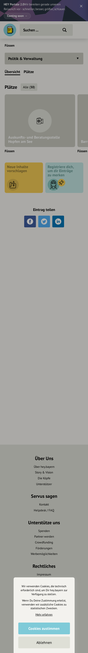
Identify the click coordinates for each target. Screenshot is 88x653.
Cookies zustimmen (44, 628)
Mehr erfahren (44, 614)
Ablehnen (44, 642)
